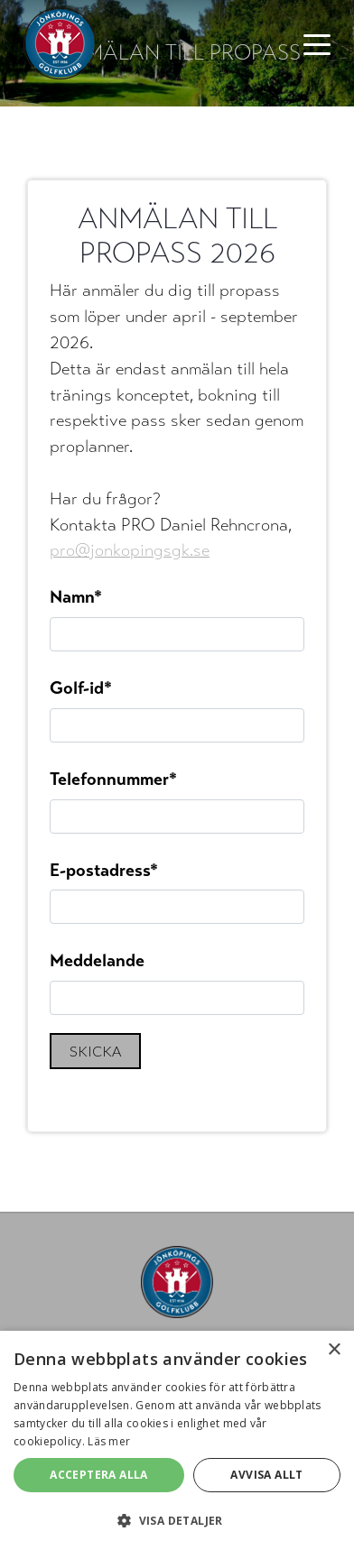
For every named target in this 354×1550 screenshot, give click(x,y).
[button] (177, 1520)
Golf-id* (81, 688)
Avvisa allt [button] (266, 1474)
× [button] (333, 1350)
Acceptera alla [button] (99, 1474)
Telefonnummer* (113, 779)
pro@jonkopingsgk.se (130, 550)
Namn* (76, 596)
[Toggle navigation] (317, 43)
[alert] (177, 1440)
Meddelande (97, 960)
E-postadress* (104, 870)
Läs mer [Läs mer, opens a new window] (109, 1441)
